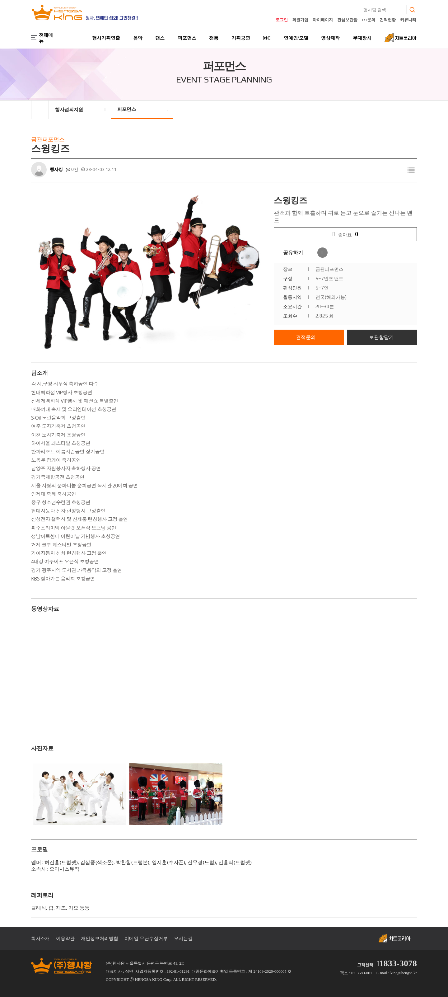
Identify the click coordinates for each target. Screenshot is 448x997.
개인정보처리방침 (99, 938)
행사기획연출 (106, 37)
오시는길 (183, 938)
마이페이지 (323, 19)
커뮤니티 (408, 19)
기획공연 (240, 37)
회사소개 (40, 938)
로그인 (282, 19)
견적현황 (388, 19)
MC (267, 37)
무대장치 (362, 37)
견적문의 (306, 337)
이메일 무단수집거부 (146, 938)
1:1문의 (368, 19)
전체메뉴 (42, 38)
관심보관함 (347, 19)
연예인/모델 (296, 37)
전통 (213, 37)
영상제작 (330, 37)
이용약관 (65, 938)
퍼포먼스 (187, 37)
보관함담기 (381, 337)
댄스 (160, 37)
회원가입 (300, 19)
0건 (72, 169)
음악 (137, 37)
